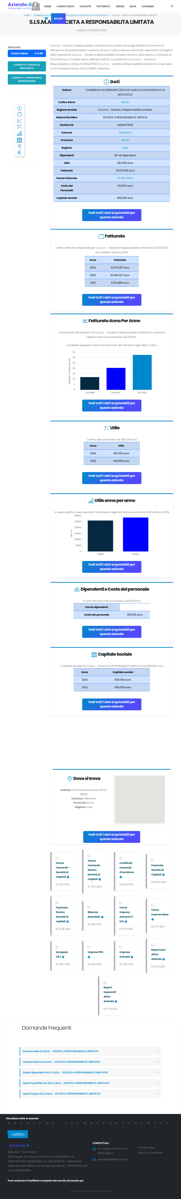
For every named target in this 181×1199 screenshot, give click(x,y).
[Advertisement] (111, 743)
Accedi (58, 18)
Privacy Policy (146, 1147)
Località (85, 6)
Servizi (120, 6)
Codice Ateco (65, 6)
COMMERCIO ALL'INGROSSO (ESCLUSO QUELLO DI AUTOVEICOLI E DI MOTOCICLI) (71, 15)
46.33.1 (125, 102)
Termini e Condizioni (150, 1152)
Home (47, 6)
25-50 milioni (125, 178)
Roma (125, 140)
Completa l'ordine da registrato (27, 66)
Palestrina (125, 132)
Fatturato (103, 6)
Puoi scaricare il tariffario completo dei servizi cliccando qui (45, 1180)
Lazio (125, 148)
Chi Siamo (148, 6)
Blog (133, 6)
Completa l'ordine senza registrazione (27, 79)
